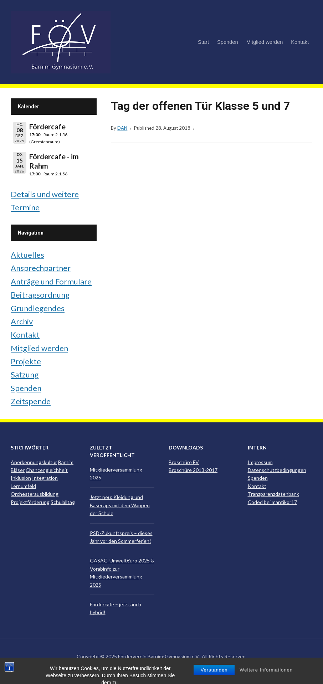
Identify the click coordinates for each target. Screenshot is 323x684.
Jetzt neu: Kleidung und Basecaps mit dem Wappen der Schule (120, 505)
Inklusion (21, 478)
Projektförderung (30, 502)
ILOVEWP (173, 667)
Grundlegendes (38, 308)
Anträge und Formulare (51, 281)
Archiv (22, 321)
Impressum (260, 462)
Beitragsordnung (40, 294)
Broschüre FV (184, 462)
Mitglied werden (264, 42)
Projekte (26, 361)
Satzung (25, 374)
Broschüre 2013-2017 (193, 470)
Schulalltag (63, 502)
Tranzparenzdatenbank (273, 494)
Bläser (18, 470)
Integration (45, 478)
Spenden (227, 42)
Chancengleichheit (47, 470)
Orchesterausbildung (34, 494)
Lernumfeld (23, 486)
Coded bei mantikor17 (272, 502)
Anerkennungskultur (34, 462)
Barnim (65, 462)
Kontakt (300, 42)
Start (203, 42)
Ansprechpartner (41, 268)
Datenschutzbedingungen (277, 470)
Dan (122, 128)
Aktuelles (27, 254)
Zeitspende (31, 401)
